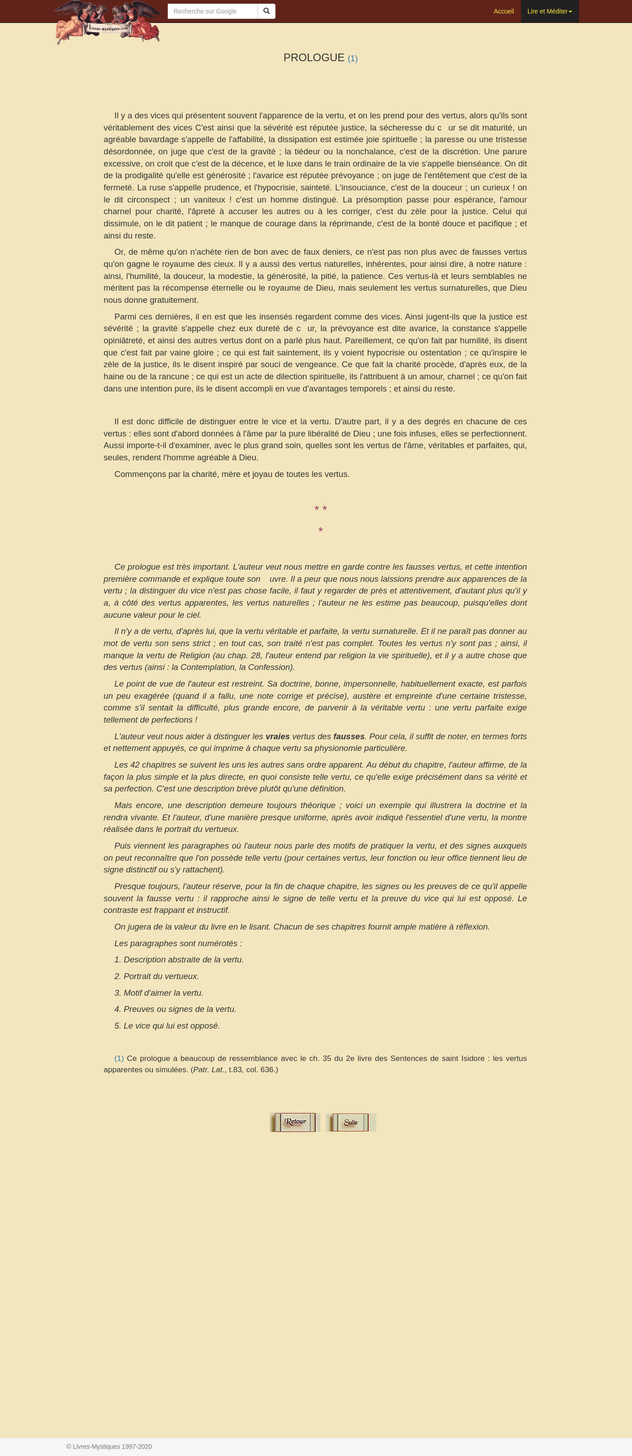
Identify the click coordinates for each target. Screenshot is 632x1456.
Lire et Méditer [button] (550, 11)
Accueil (504, 11)
